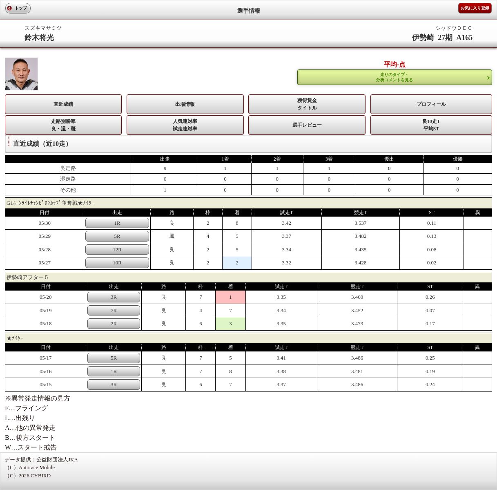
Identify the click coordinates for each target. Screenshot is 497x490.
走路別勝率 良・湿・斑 (63, 125)
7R (114, 310)
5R (117, 236)
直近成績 (63, 104)
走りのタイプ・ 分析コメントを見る (394, 77)
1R (117, 223)
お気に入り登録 (475, 8)
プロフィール (431, 104)
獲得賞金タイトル (307, 104)
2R (114, 323)
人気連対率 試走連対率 (185, 125)
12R (117, 249)
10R (117, 263)
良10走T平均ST (431, 125)
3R (114, 297)
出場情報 (185, 104)
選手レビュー (307, 125)
